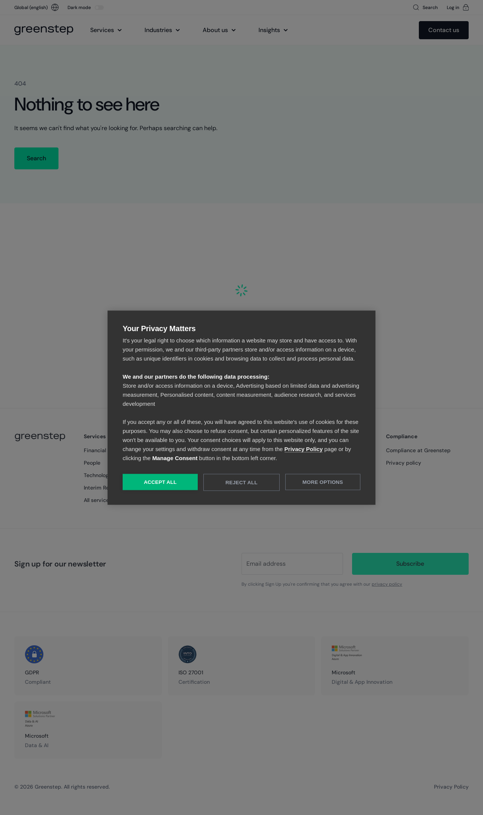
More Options (323, 482)
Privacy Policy (304, 448)
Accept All (160, 482)
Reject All (242, 482)
